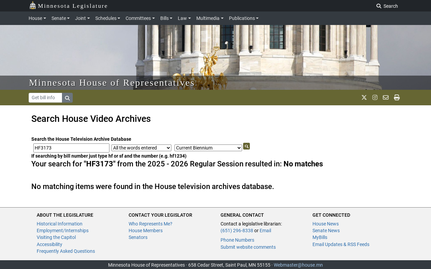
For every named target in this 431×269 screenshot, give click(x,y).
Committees (138, 18)
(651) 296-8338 (237, 230)
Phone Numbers (237, 240)
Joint (80, 18)
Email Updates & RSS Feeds (340, 244)
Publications (242, 18)
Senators (138, 237)
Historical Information (59, 223)
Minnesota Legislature (68, 5)
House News (325, 223)
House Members (146, 230)
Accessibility (49, 244)
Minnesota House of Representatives (112, 82)
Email (265, 230)
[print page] (396, 97)
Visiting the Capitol (56, 237)
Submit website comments (248, 247)
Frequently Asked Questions (66, 251)
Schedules (106, 18)
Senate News (326, 230)
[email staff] (385, 97)
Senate (59, 18)
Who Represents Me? (150, 223)
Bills (164, 18)
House (35, 18)
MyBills (319, 237)
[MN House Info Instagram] (375, 97)
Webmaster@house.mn (298, 265)
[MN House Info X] (364, 97)
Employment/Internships (63, 230)
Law (182, 18)
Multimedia (208, 18)
